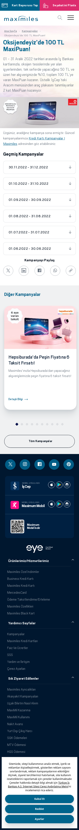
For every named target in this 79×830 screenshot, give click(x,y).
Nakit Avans (15, 724)
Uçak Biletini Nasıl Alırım (22, 703)
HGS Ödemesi (16, 751)
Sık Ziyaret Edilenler (23, 678)
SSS (10, 655)
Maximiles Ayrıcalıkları (21, 689)
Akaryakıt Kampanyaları (22, 696)
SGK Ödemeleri (17, 738)
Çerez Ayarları (16, 668)
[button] (21, 18)
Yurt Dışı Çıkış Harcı (19, 731)
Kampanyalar (15, 634)
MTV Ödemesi (16, 745)
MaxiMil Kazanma (18, 710)
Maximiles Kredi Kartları (22, 641)
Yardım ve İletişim (18, 661)
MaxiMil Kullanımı (18, 717)
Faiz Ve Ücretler (17, 648)
